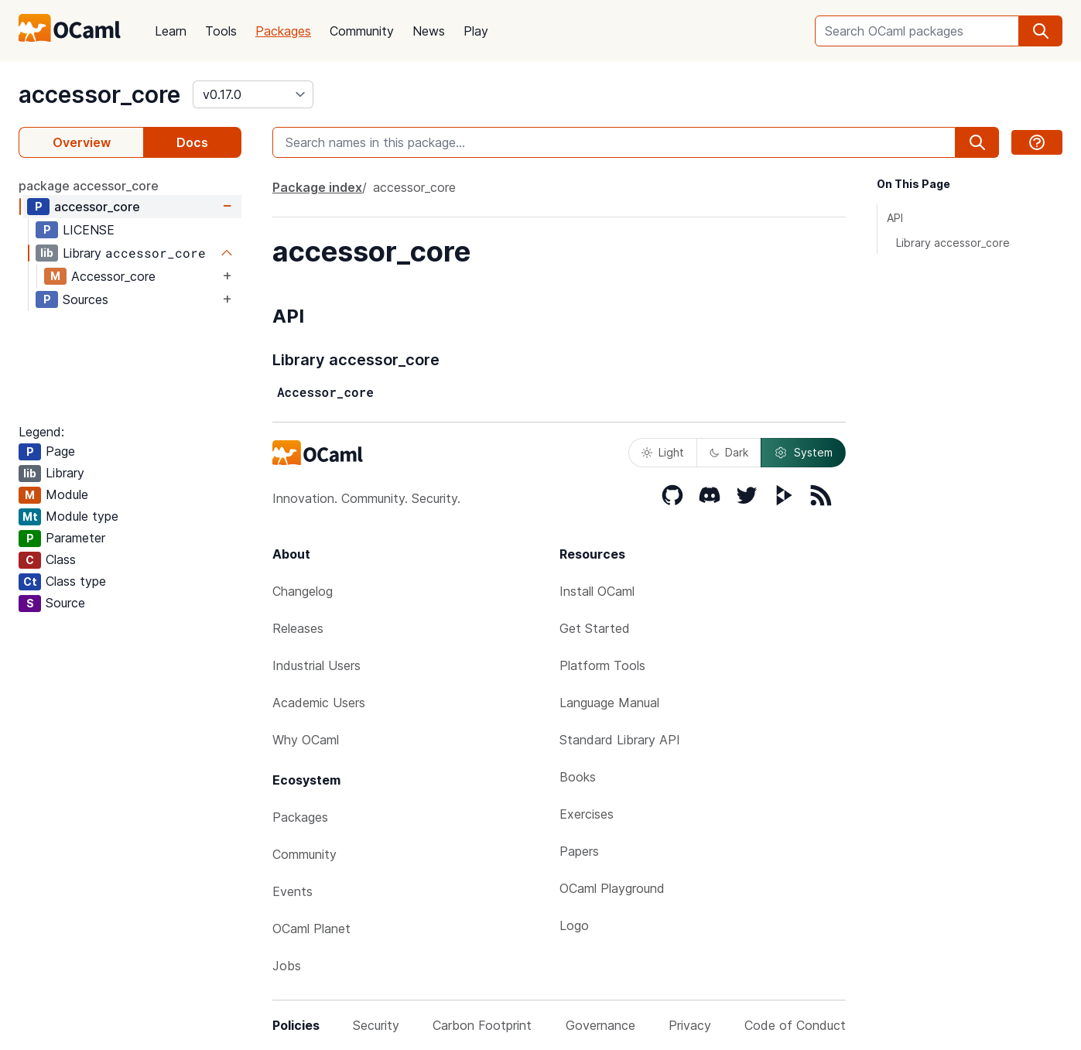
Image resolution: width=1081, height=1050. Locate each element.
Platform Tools (602, 665)
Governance (600, 1025)
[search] (1040, 30)
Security (376, 1025)
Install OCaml (597, 591)
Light (662, 452)
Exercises (586, 814)
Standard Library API (619, 739)
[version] (253, 94)
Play (476, 31)
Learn (170, 31)
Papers (579, 851)
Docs (192, 142)
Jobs (286, 965)
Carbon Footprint (482, 1025)
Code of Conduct (795, 1025)
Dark (729, 452)
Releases (297, 628)
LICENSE (89, 230)
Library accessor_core (953, 242)
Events (292, 891)
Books (577, 777)
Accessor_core (113, 276)
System (803, 453)
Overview (82, 142)
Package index (317, 187)
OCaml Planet (311, 928)
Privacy (690, 1025)
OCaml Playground (612, 888)
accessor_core (99, 94)
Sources (85, 299)
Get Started (594, 628)
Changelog (302, 591)
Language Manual (609, 702)
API (895, 217)
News (428, 31)
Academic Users (318, 702)
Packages (283, 31)
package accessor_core (89, 185)
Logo (574, 925)
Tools (221, 31)
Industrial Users (316, 665)
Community (362, 31)
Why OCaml (305, 739)
